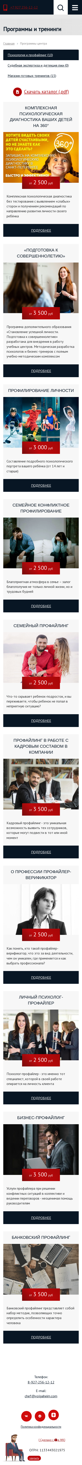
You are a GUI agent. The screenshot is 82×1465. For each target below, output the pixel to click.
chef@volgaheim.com (41, 1396)
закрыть (34, 1458)
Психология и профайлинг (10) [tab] (30, 55)
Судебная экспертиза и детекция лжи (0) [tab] (38, 65)
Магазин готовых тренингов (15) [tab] (32, 75)
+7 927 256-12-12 (20, 8)
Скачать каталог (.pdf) (41, 92)
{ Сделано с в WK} (51, 1440)
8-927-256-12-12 (41, 1382)
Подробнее (41, 230)
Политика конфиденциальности (41, 1427)
